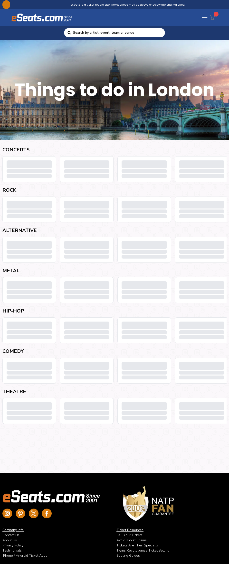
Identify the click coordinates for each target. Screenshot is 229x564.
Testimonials (12, 550)
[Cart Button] (214, 17)
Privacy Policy (12, 545)
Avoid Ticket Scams (131, 540)
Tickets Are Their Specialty (137, 545)
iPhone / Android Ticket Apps (24, 555)
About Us (9, 540)
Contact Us (10, 535)
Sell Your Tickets (129, 535)
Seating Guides (128, 555)
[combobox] (117, 32)
